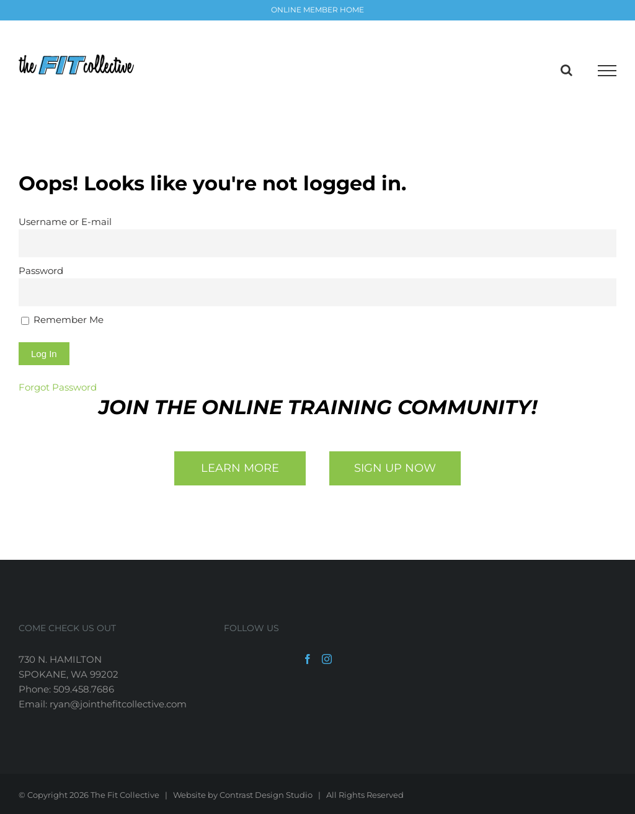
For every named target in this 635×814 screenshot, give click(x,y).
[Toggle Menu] (607, 70)
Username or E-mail (65, 222)
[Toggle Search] (566, 70)
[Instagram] (327, 659)
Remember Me (62, 319)
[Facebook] (308, 659)
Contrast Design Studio (266, 795)
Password (41, 270)
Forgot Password (58, 387)
